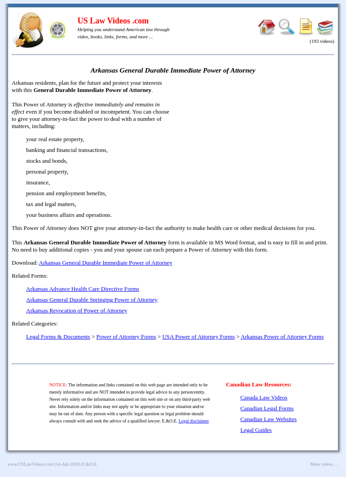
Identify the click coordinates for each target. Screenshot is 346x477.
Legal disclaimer (194, 420)
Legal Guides (256, 430)
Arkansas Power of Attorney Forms (282, 336)
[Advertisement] (256, 144)
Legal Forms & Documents (58, 336)
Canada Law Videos (263, 397)
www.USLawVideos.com (31, 464)
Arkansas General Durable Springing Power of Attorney (92, 299)
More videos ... (323, 464)
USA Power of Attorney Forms (198, 336)
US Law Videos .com (113, 20)
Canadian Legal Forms (266, 408)
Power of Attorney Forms (126, 336)
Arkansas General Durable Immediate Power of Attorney (105, 262)
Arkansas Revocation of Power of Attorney (76, 310)
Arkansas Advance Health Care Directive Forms (82, 288)
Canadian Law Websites (268, 419)
